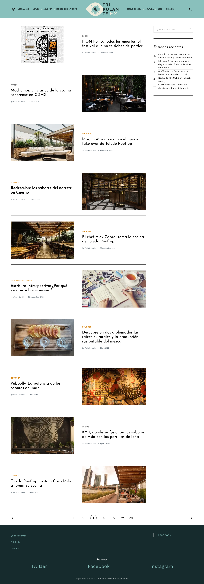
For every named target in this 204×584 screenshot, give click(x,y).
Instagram (161, 566)
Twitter (39, 566)
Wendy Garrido (18, 297)
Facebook (164, 535)
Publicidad (16, 542)
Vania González (90, 53)
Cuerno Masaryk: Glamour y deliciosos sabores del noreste (173, 86)
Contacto (15, 548)
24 (131, 518)
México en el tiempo (66, 9)
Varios (14, 85)
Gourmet (47, 9)
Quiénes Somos (18, 535)
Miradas (170, 9)
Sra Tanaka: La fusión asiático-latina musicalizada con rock (174, 73)
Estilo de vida (134, 9)
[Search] (190, 9)
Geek (160, 9)
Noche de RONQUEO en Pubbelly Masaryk (175, 80)
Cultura (149, 9)
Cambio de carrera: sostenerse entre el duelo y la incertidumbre (175, 56)
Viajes (36, 9)
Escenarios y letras (21, 280)
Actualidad (23, 9)
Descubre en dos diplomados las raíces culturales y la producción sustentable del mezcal (110, 337)
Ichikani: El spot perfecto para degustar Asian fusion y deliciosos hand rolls (175, 64)
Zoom (85, 36)
